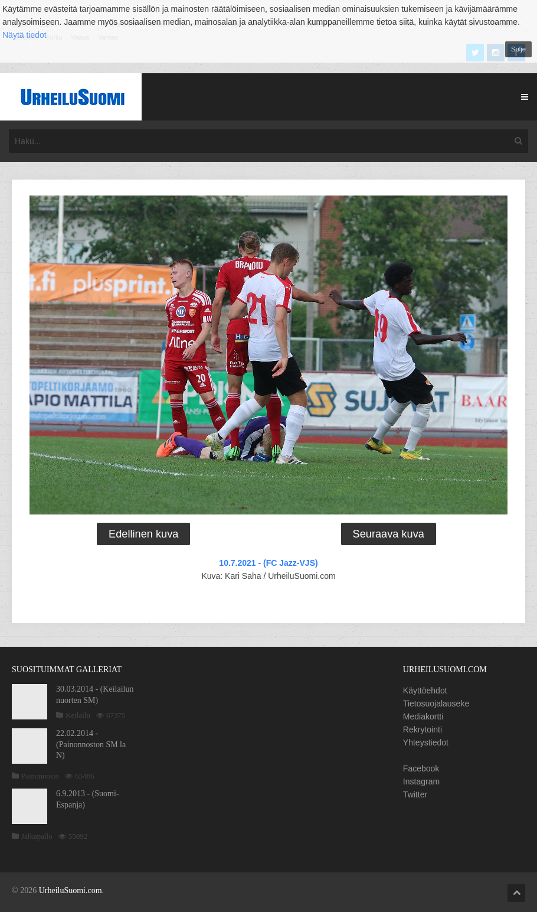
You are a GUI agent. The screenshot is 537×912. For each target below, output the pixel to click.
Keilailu (78, 715)
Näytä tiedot (24, 35)
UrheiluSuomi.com (70, 890)
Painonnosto (40, 775)
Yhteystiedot (425, 742)
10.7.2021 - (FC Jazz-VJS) (268, 563)
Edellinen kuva (143, 534)
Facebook (421, 768)
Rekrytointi (422, 729)
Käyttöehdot (425, 690)
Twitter (415, 794)
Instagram (421, 781)
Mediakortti (423, 716)
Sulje (518, 49)
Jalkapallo (37, 836)
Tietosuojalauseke (436, 703)
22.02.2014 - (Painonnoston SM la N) (91, 744)
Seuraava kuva (388, 534)
